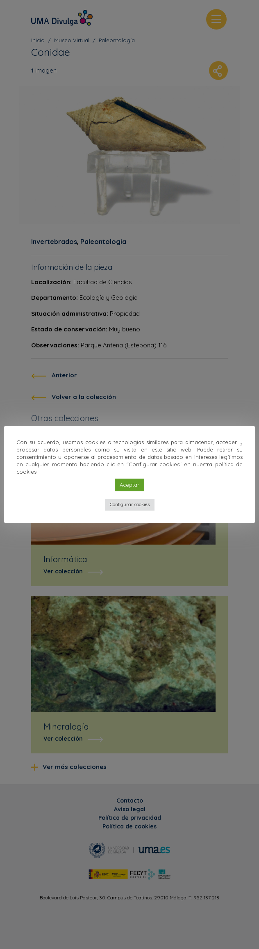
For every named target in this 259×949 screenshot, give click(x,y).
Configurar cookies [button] (130, 504)
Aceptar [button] (129, 484)
